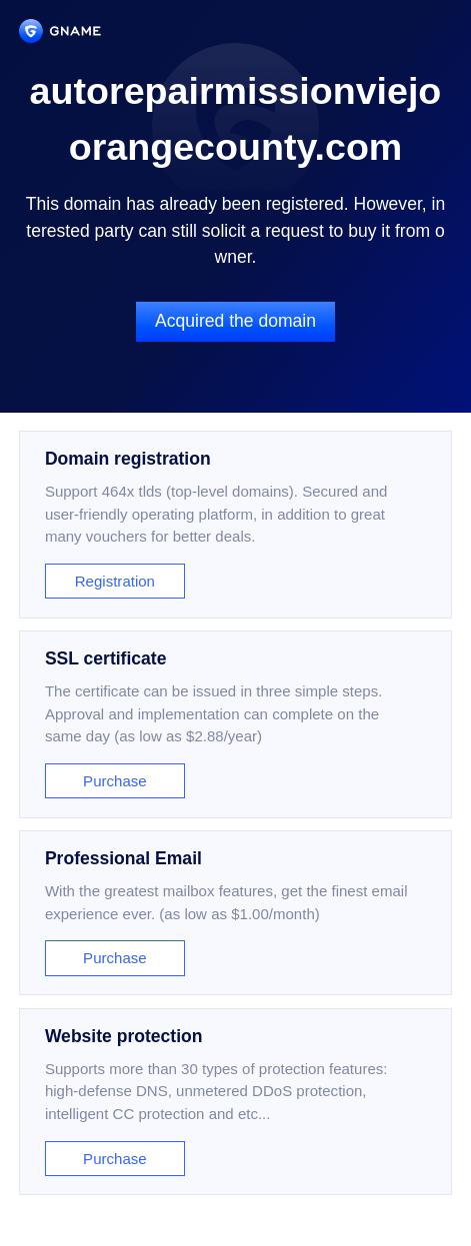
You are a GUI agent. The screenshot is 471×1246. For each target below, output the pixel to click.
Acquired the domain (235, 321)
